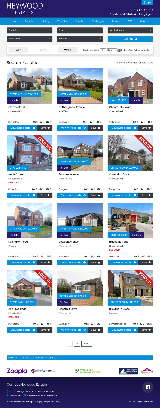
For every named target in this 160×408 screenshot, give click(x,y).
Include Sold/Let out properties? (136, 50)
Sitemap (36, 401)
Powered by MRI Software (18, 401)
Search (29, 21)
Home (14, 21)
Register (79, 21)
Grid (43, 49)
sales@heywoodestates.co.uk (42, 395)
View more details (21, 127)
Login (147, 2)
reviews (116, 21)
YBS (130, 21)
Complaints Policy (51, 401)
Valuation (62, 21)
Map (67, 49)
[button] (29, 30)
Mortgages (98, 21)
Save (45, 127)
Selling (45, 21)
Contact (144, 21)
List (18, 49)
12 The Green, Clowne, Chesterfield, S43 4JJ (31, 391)
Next (87, 343)
